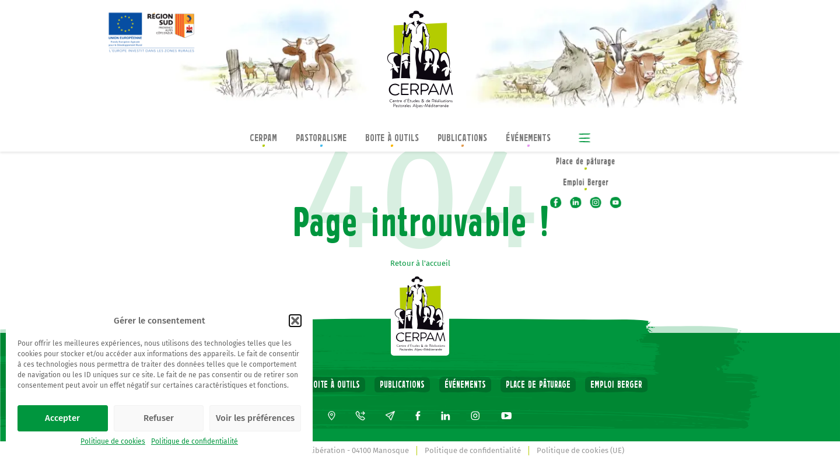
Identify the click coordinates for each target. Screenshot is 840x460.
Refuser (159, 418)
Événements (528, 139)
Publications (462, 139)
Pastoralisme (321, 139)
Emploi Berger (616, 384)
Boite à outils (392, 139)
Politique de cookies (112, 441)
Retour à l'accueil (420, 263)
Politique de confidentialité (194, 441)
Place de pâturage (538, 384)
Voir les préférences (255, 418)
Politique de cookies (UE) (580, 450)
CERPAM (263, 139)
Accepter (62, 418)
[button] (295, 320)
